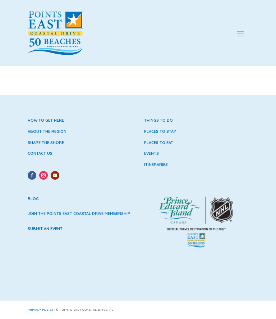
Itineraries (156, 164)
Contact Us (40, 153)
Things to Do (158, 120)
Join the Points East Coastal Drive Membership (79, 213)
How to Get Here (46, 120)
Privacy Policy (41, 309)
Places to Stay (160, 131)
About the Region (47, 131)
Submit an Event (45, 228)
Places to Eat (158, 142)
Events (151, 153)
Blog (33, 198)
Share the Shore (46, 142)
